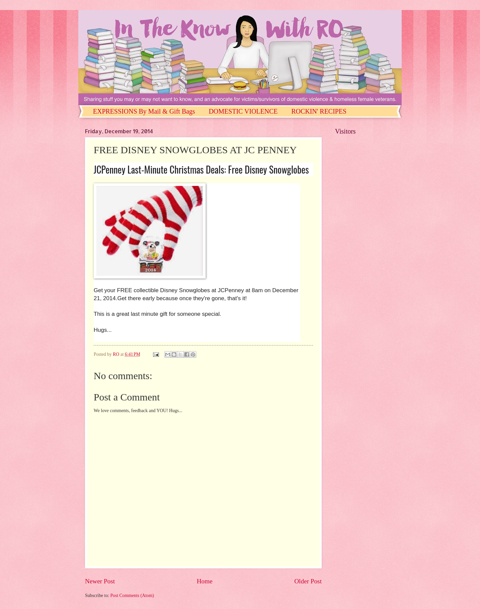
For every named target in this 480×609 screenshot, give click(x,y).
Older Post (308, 581)
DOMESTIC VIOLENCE (243, 111)
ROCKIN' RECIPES (318, 111)
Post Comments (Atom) (132, 595)
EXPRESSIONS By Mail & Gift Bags (144, 111)
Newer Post (100, 581)
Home (204, 581)
